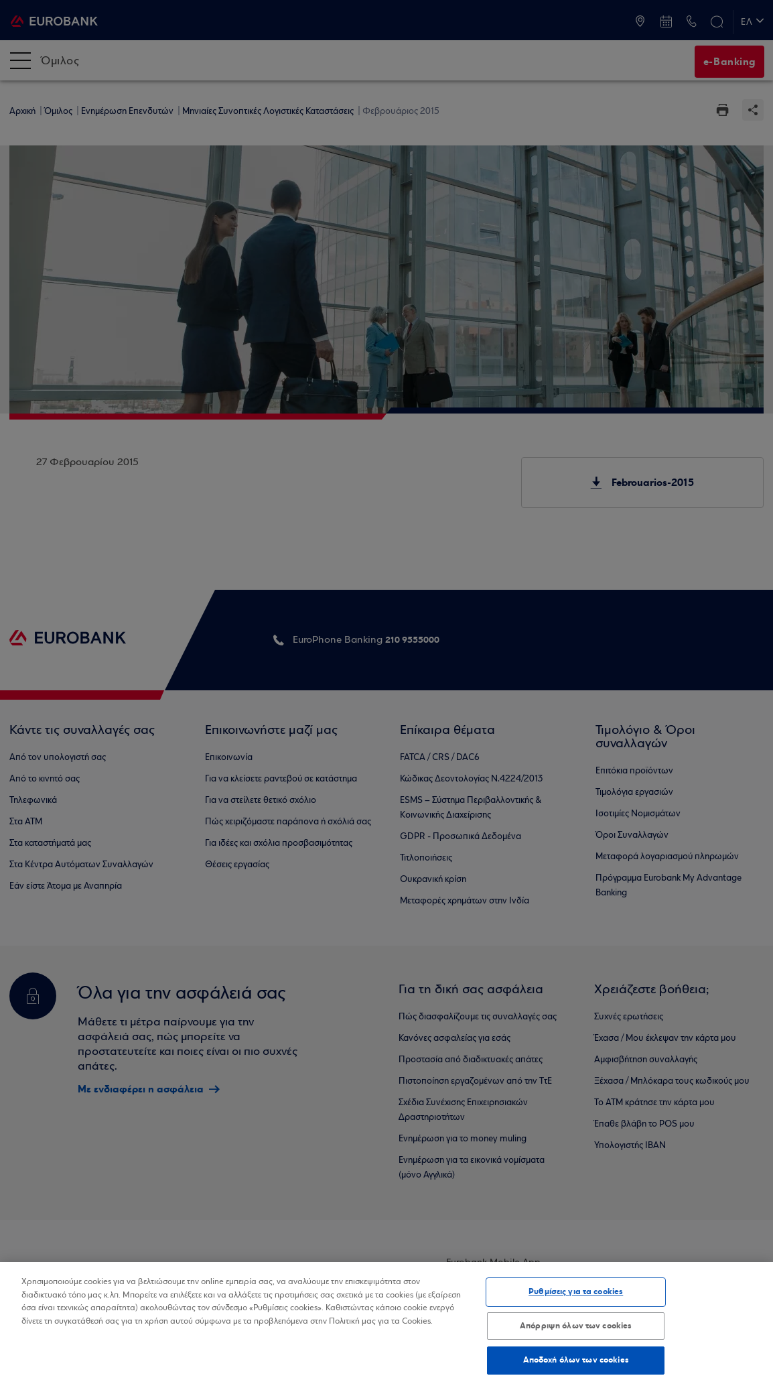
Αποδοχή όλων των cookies (576, 1359)
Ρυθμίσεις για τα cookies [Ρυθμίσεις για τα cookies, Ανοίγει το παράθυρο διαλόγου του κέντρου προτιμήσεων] (576, 1291)
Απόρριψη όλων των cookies (576, 1325)
